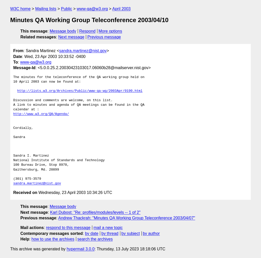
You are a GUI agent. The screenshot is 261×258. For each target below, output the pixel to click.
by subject (130, 233)
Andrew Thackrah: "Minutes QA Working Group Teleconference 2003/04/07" (126, 218)
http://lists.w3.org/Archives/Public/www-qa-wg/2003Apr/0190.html (79, 91)
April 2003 (121, 9)
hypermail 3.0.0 (80, 249)
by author (151, 233)
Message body (63, 31)
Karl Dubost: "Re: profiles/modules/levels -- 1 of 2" (95, 212)
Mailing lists (45, 9)
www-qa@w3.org (92, 9)
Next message (71, 37)
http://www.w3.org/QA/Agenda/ (41, 114)
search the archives (95, 239)
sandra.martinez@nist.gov (83, 51)
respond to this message (68, 227)
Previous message (104, 37)
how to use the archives (53, 239)
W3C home (20, 9)
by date (91, 233)
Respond (87, 31)
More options (110, 31)
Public (66, 9)
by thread (110, 233)
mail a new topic (108, 227)
